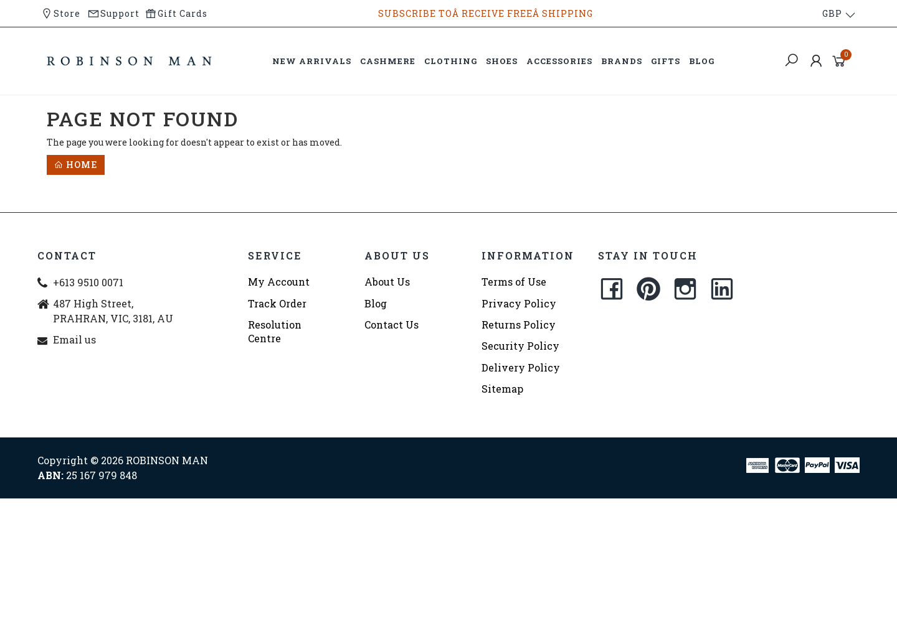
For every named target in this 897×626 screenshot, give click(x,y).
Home (75, 165)
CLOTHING (450, 61)
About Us (387, 281)
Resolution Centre (274, 331)
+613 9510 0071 (88, 282)
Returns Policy (519, 324)
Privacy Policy (519, 303)
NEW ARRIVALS (311, 61)
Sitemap (502, 388)
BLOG (701, 61)
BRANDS (621, 61)
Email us (74, 339)
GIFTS (665, 61)
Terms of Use (514, 281)
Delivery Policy (521, 367)
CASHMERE (387, 61)
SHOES (502, 61)
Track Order (277, 303)
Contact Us (391, 324)
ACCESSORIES (559, 61)
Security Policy (520, 345)
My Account (279, 281)
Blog (375, 303)
